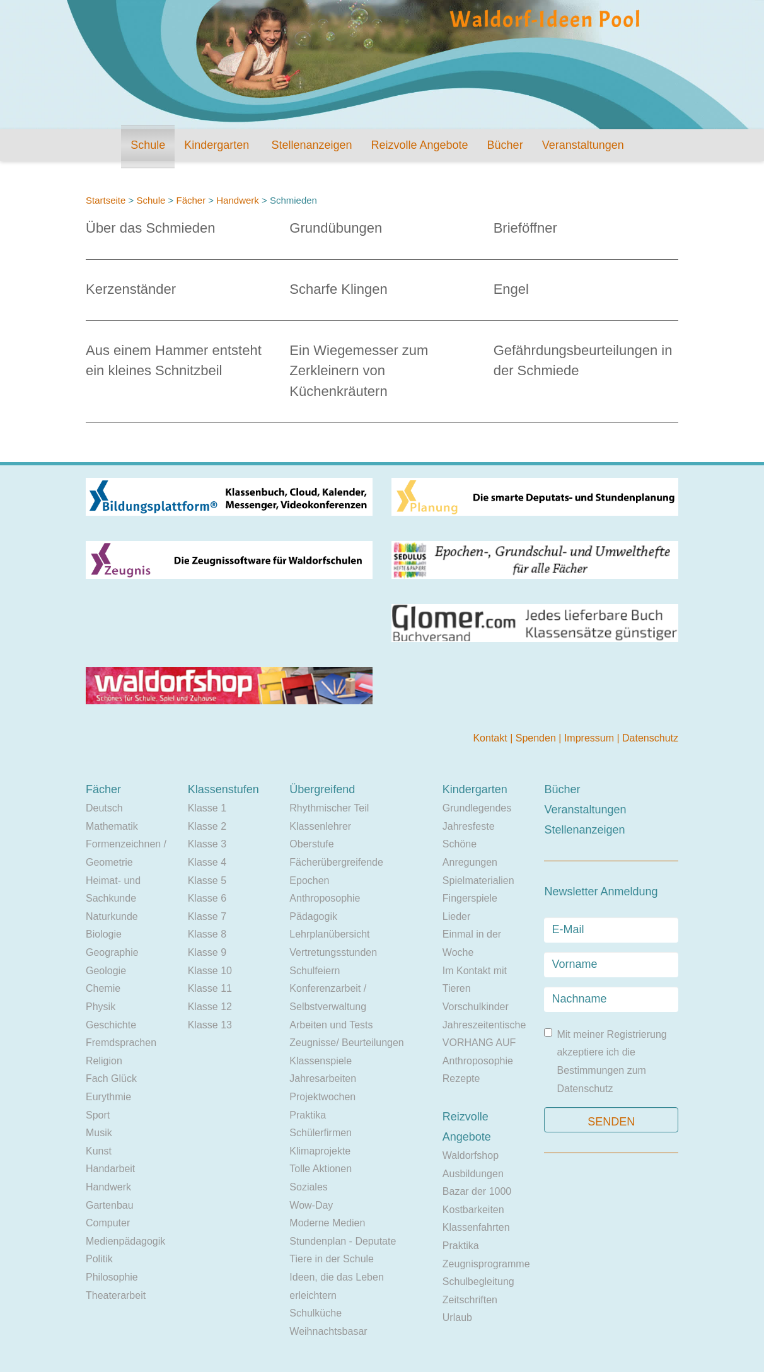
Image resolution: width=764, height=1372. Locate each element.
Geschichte (111, 1025)
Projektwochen (322, 1096)
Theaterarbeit (116, 1295)
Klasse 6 (207, 898)
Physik (100, 1006)
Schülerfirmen (320, 1132)
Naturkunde (112, 916)
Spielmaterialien (478, 880)
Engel (511, 289)
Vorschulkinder (476, 1006)
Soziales (308, 1187)
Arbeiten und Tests (331, 1025)
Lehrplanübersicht (329, 934)
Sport (98, 1115)
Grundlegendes (477, 808)
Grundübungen (335, 228)
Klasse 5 (207, 880)
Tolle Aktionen (320, 1168)
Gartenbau (110, 1205)
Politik (99, 1258)
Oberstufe (311, 844)
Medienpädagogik (125, 1241)
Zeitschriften (470, 1299)
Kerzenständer (131, 289)
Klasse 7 (207, 916)
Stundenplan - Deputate (342, 1241)
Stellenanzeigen (311, 145)
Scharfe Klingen (338, 289)
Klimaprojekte (319, 1151)
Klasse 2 (207, 826)
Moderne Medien (327, 1223)
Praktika (307, 1115)
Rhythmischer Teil (329, 808)
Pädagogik (313, 916)
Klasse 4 (207, 862)
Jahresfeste (469, 826)
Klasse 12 (210, 1006)
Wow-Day (311, 1205)
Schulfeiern (314, 970)
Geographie (112, 952)
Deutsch (104, 808)
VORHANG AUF (479, 1042)
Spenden (537, 738)
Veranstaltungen (583, 145)
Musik (99, 1132)
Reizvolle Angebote (419, 145)
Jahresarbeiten (322, 1078)
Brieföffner (525, 228)
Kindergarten (216, 145)
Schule (147, 145)
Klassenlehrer (320, 826)
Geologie (106, 970)
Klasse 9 (207, 952)
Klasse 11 (210, 988)
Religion (104, 1060)
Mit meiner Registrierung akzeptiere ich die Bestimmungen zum (605, 1061)
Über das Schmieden (150, 228)
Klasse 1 (207, 808)
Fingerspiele (470, 898)
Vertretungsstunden (333, 952)
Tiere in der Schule (331, 1258)
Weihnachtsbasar (328, 1331)
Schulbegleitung (478, 1281)
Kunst (99, 1151)
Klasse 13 (210, 1025)
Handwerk (237, 200)
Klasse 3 (207, 844)
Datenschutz (650, 738)
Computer (108, 1223)
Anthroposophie (324, 898)
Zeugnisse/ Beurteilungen (346, 1042)
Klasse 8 (207, 934)
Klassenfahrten (476, 1227)
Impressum (590, 738)
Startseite (105, 200)
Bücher (505, 145)
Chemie (103, 988)
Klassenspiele (320, 1060)
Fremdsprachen (121, 1042)
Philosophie (112, 1277)
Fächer (190, 200)
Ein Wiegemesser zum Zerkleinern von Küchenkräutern (358, 370)
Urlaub (457, 1317)
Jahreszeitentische (484, 1025)
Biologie (104, 934)
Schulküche (315, 1313)
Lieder (456, 916)
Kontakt (491, 738)
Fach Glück (111, 1078)
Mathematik (112, 826)
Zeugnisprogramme (486, 1264)
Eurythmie (108, 1096)
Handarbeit (110, 1168)
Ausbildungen (473, 1173)
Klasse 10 (210, 970)
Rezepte (461, 1078)
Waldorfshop (471, 1155)
